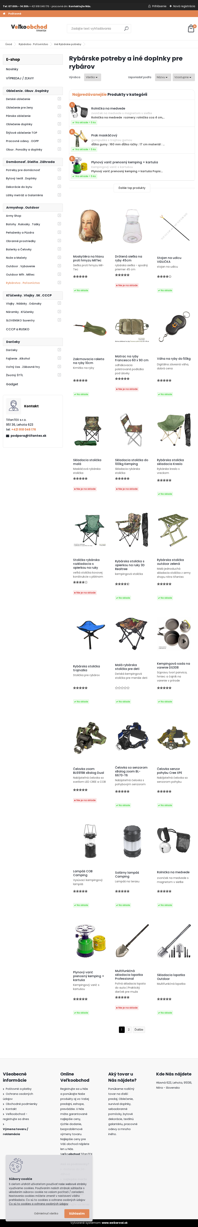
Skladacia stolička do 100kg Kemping (131, 462)
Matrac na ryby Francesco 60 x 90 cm (131, 358)
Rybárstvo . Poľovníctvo (33, 44)
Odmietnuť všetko (46, 1213)
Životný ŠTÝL (14, 375)
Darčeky (11, 350)
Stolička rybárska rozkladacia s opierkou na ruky (86, 564)
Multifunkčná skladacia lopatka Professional (129, 975)
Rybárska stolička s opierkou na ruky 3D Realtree (130, 565)
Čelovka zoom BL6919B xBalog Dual (88, 771)
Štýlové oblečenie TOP (21, 133)
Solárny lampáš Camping (127, 875)
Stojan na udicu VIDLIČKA (169, 260)
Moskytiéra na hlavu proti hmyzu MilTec (88, 258)
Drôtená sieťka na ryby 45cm (128, 258)
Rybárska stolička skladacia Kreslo (170, 462)
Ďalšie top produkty (132, 188)
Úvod (8, 44)
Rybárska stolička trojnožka (86, 668)
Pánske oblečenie (18, 116)
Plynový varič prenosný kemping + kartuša (88, 976)
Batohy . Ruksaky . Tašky (23, 224)
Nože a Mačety (16, 258)
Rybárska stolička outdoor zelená (170, 562)
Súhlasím (77, 1213)
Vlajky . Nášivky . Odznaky (23, 304)
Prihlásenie (159, 6)
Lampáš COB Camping (83, 873)
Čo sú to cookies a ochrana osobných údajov (38, 1204)
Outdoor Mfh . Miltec (20, 275)
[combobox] (163, 77)
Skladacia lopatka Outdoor (171, 977)
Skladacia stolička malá (87, 462)
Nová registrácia (184, 6)
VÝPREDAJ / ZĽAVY (20, 78)
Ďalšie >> (139, 1030)
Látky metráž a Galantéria (24, 195)
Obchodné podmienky (21, 1104)
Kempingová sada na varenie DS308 (173, 666)
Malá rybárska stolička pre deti (127, 667)
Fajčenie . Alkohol (18, 358)
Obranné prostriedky (21, 241)
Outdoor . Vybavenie (20, 266)
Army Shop (13, 216)
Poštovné (14, 13)
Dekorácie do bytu (19, 187)
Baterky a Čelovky (19, 249)
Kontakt (11, 1109)
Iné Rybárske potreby (67, 44)
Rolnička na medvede (173, 872)
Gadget (12, 384)
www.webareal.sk (115, 1223)
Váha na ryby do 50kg (174, 359)
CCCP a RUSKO (17, 329)
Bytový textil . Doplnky (21, 178)
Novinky (12, 69)
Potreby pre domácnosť (23, 170)
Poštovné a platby (19, 1089)
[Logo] (29, 28)
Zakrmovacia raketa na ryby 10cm (88, 361)
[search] (126, 30)
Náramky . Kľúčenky (20, 312)
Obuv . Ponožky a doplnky (24, 150)
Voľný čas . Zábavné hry (23, 367)
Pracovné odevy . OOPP (22, 141)
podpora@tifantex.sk (28, 435)
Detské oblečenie (18, 99)
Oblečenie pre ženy (19, 108)
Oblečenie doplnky (19, 124)
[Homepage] (4, 13)
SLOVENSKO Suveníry (20, 320)
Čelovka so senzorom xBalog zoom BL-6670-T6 (131, 771)
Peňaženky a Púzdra (20, 233)
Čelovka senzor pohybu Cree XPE (169, 771)
